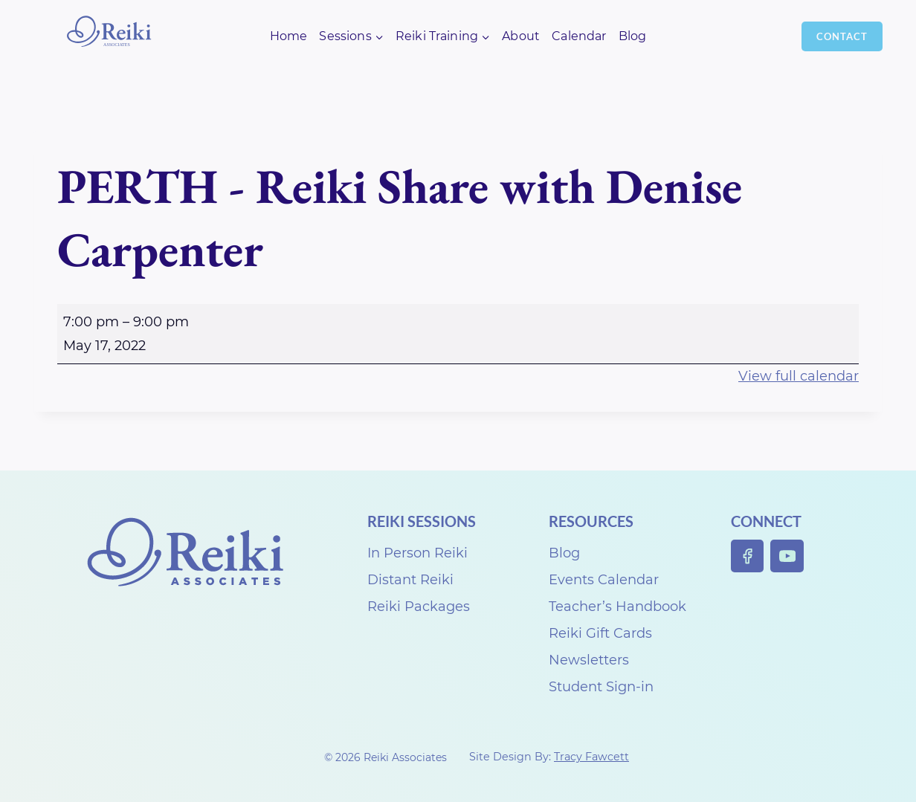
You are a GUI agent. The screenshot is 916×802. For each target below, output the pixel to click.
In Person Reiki (417, 553)
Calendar (579, 36)
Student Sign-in (601, 687)
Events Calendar (604, 580)
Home (289, 36)
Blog (633, 36)
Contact (842, 36)
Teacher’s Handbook (617, 606)
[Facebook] (747, 556)
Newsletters (589, 660)
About (521, 36)
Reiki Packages (418, 606)
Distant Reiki (410, 580)
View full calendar (798, 376)
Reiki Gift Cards (600, 633)
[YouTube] (787, 556)
